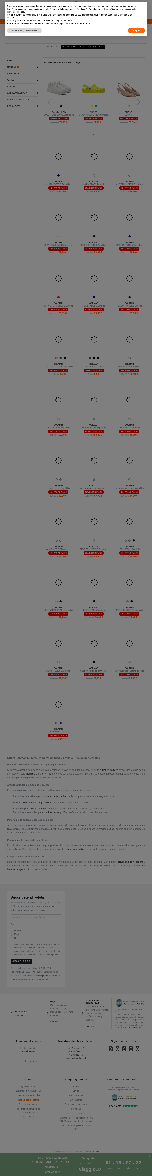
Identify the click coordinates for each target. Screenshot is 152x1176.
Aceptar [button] (136, 30)
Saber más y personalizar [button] (24, 30)
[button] (143, 7)
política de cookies (15, 12)
